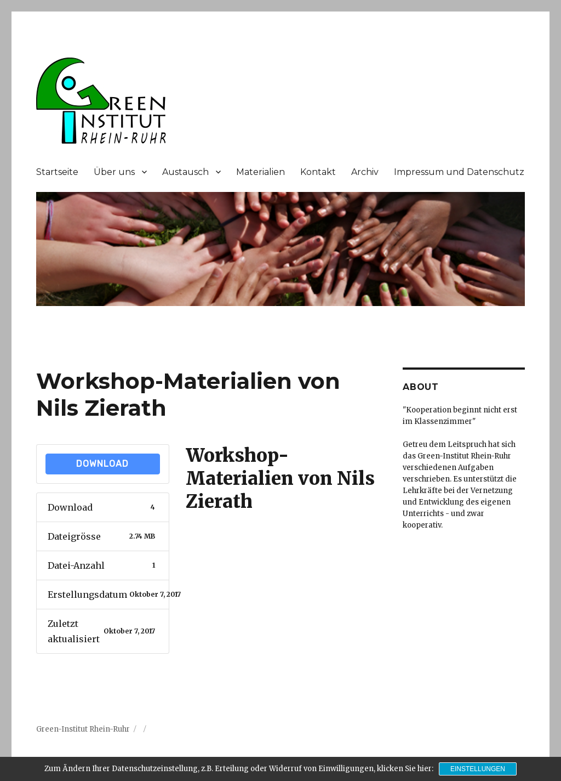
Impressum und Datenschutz (459, 172)
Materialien (260, 172)
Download (102, 464)
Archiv (365, 172)
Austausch (185, 172)
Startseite (57, 172)
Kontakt (318, 172)
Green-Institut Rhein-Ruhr (83, 729)
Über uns (114, 172)
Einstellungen (477, 769)
